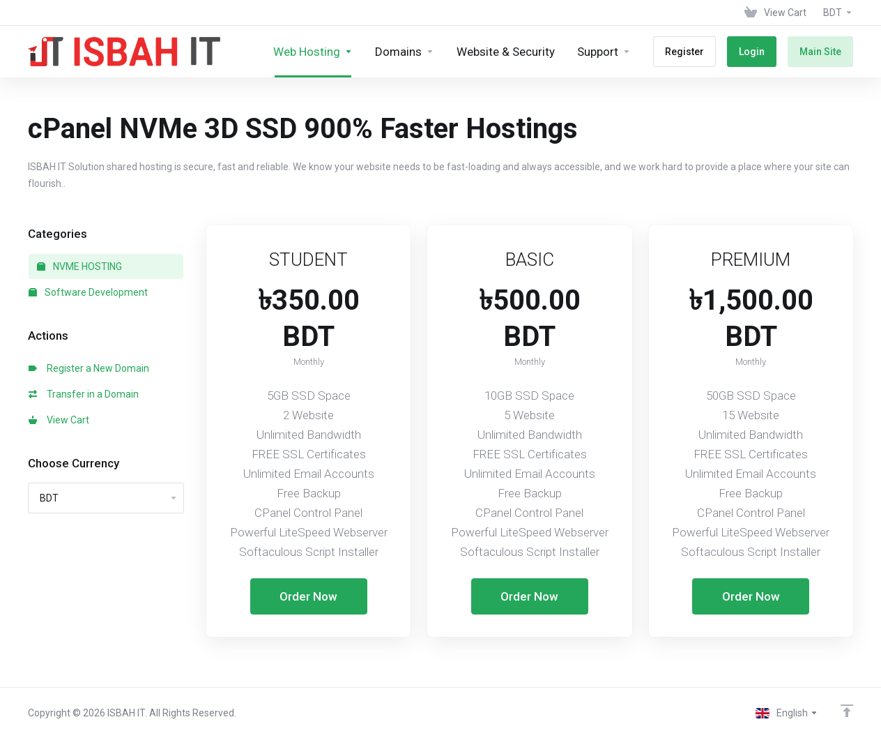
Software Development (88, 292)
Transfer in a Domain (84, 394)
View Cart (59, 420)
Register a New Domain (89, 368)
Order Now (308, 596)
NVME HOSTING (79, 266)
